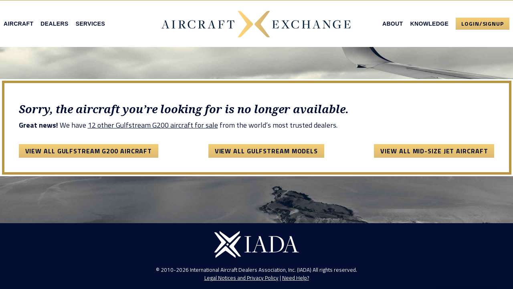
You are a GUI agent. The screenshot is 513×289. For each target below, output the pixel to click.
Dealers (54, 23)
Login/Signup (482, 23)
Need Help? (295, 278)
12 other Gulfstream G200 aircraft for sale (153, 125)
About (392, 23)
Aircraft (18, 23)
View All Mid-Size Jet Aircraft (434, 151)
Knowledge (429, 23)
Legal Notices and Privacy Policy (241, 278)
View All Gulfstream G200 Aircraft (88, 151)
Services (90, 23)
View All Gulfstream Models (266, 151)
